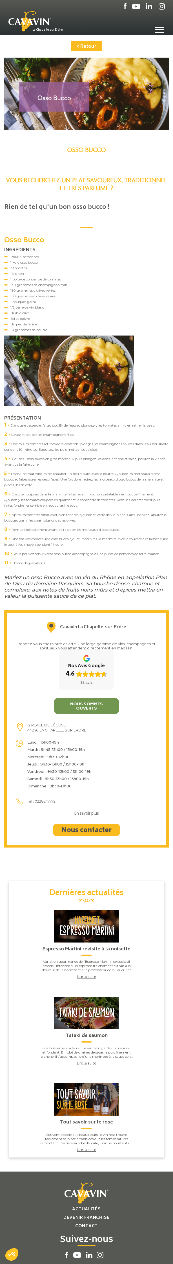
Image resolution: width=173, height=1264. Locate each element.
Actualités (86, 1175)
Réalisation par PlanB (100, 1254)
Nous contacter (86, 796)
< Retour (86, 47)
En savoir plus (86, 779)
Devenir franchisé (86, 1183)
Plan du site (66, 1254)
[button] (12, 1254)
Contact (86, 1191)
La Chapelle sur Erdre (47, 30)
